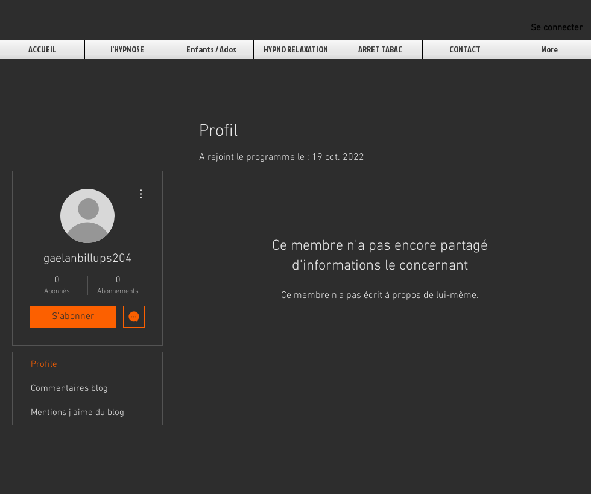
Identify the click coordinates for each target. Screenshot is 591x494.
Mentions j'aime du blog (77, 412)
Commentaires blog (69, 388)
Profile (44, 364)
